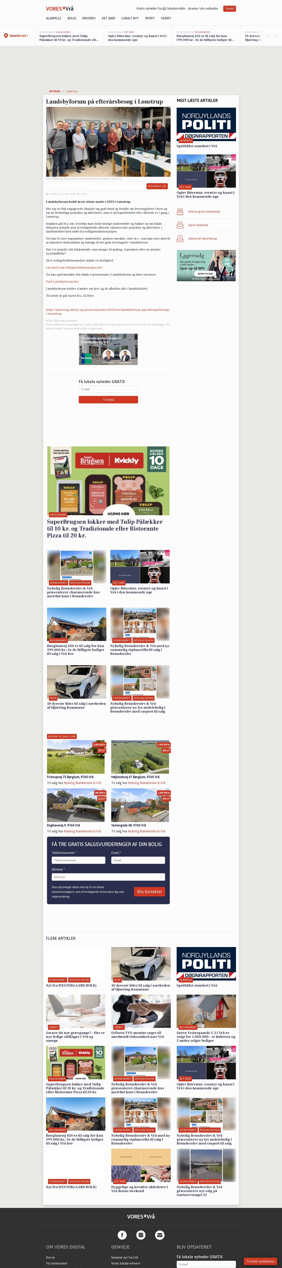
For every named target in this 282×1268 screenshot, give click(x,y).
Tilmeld (229, 8)
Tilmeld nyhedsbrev (260, 1261)
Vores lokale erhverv (125, 1263)
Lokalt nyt (130, 18)
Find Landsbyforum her (62, 282)
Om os (50, 1257)
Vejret (166, 18)
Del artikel (157, 186)
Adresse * (58, 869)
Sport (150, 18)
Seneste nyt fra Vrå (124, 1257)
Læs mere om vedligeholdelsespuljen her (74, 267)
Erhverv (89, 18)
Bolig (72, 18)
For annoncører (56, 1263)
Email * (116, 852)
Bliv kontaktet (149, 891)
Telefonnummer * (64, 852)
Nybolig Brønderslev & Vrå (82, 783)
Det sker (108, 18)
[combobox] (54, 877)
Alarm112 (53, 18)
